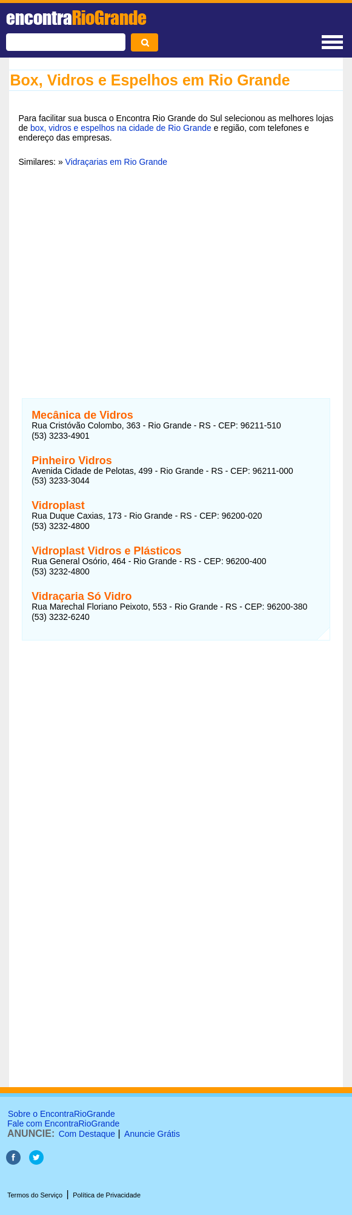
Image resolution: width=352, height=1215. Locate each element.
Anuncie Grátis (152, 1134)
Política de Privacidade (107, 1195)
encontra (76, 17)
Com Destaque (87, 1134)
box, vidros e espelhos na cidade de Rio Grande (120, 128)
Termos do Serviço (34, 1195)
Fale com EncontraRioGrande (63, 1123)
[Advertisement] (176, 270)
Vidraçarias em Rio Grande (116, 162)
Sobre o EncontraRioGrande (61, 1114)
